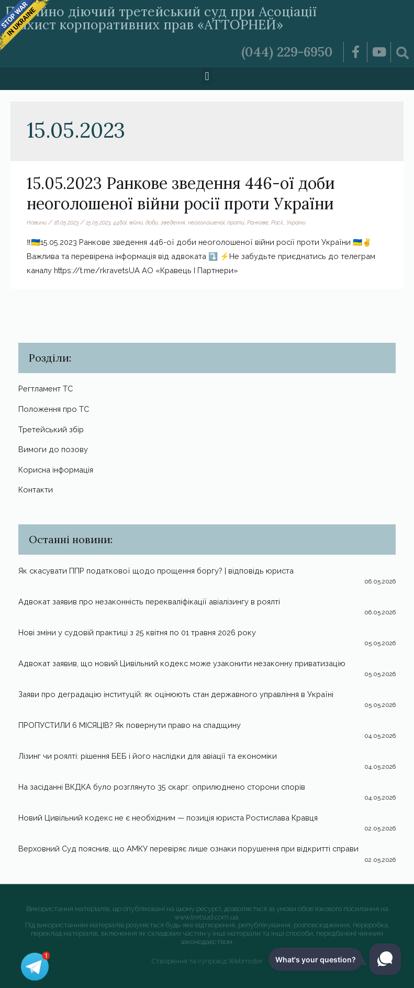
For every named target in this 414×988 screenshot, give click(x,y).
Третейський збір (51, 429)
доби (152, 222)
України (296, 222)
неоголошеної (206, 222)
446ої (120, 222)
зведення (173, 222)
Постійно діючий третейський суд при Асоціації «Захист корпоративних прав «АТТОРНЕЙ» (161, 18)
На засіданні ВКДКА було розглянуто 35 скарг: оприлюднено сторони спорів (161, 786)
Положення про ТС (53, 409)
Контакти (35, 489)
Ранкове (257, 222)
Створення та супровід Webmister (207, 961)
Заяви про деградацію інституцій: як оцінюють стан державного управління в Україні (175, 694)
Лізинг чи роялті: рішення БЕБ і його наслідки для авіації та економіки (147, 755)
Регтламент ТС (45, 388)
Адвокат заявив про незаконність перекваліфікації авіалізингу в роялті (149, 601)
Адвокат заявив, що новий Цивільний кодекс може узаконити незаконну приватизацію (181, 663)
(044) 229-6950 (287, 51)
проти (235, 222)
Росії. (277, 222)
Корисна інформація (55, 469)
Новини (37, 222)
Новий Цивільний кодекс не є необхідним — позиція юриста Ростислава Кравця (168, 817)
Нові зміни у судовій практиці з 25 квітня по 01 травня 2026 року (137, 632)
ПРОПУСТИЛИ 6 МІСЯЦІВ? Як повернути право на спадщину (129, 725)
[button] (207, 76)
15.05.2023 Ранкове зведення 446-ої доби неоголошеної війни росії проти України (181, 193)
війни (136, 222)
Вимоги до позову (53, 449)
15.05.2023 (98, 222)
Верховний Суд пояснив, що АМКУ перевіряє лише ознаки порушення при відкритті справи (188, 848)
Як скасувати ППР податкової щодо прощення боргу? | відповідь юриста (156, 570)
